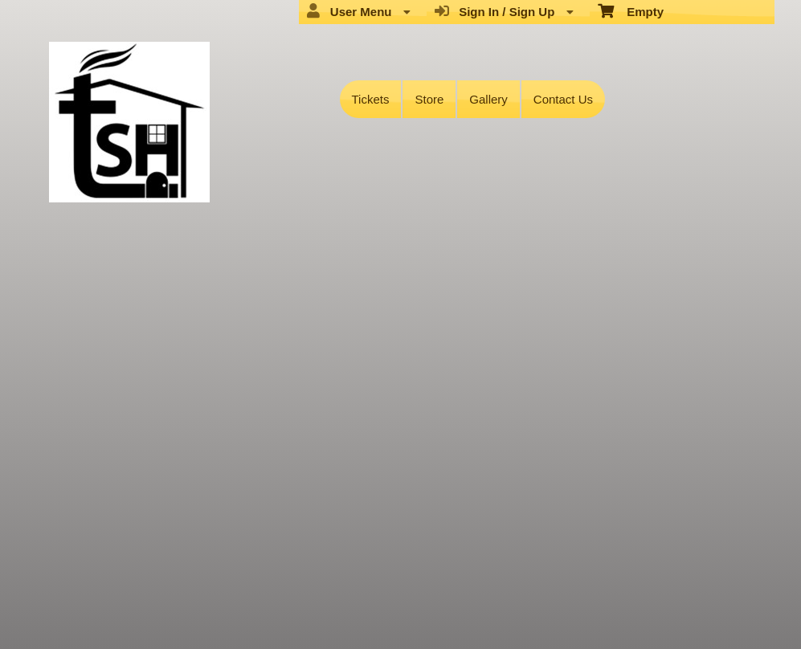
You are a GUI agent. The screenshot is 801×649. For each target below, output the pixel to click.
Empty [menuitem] (631, 10)
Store (429, 99)
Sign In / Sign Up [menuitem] (504, 11)
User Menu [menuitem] (358, 11)
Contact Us (563, 99)
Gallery (488, 99)
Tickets (371, 99)
